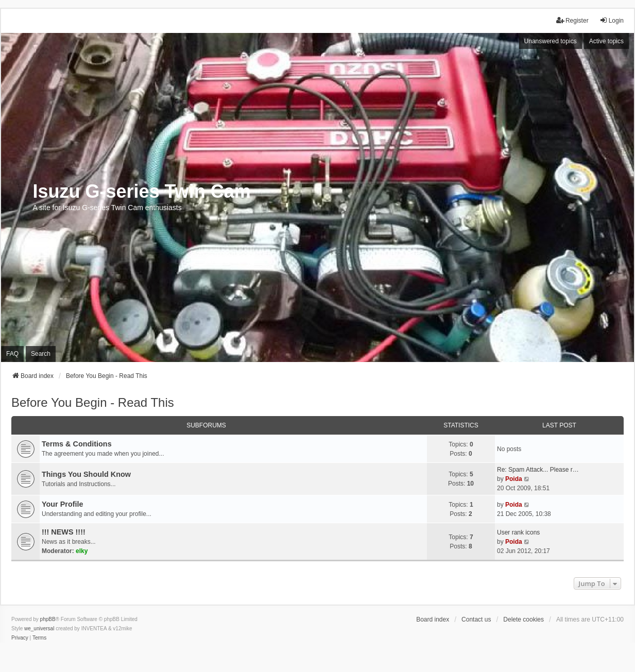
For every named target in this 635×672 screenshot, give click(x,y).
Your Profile (62, 504)
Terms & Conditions (77, 444)
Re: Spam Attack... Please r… (538, 469)
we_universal (39, 628)
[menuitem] (19, 638)
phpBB (48, 619)
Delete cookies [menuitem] (523, 619)
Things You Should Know (86, 474)
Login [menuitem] (611, 20)
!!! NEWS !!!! (63, 532)
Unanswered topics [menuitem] (550, 41)
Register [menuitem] (572, 20)
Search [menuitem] (40, 353)
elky (82, 551)
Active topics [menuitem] (606, 41)
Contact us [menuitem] (476, 619)
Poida (513, 479)
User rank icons (518, 532)
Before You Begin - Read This (92, 402)
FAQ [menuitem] (12, 353)
